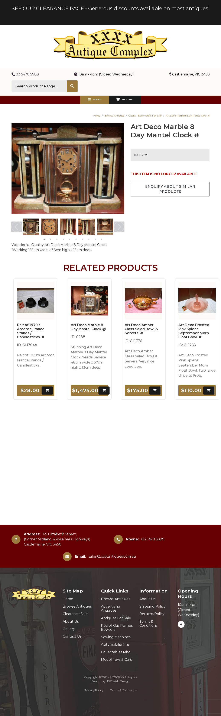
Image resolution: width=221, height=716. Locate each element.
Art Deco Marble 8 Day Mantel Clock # (188, 115)
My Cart (125, 99)
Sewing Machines (115, 637)
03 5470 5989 (25, 74)
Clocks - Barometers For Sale (145, 115)
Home (96, 115)
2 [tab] (50, 239)
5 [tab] (70, 239)
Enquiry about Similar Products (170, 189)
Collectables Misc (115, 652)
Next (119, 227)
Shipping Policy (152, 606)
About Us (71, 621)
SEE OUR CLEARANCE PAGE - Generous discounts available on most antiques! (111, 8)
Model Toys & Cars (116, 660)
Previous (16, 227)
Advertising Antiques (110, 608)
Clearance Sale (75, 614)
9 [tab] (95, 239)
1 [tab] (44, 239)
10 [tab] (102, 239)
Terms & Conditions (148, 623)
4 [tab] (63, 239)
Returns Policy (152, 614)
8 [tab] (89, 239)
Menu (94, 99)
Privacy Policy (93, 690)
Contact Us (72, 636)
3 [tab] (57, 239)
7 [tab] (82, 239)
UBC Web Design (118, 681)
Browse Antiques (114, 115)
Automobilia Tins (115, 644)
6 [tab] (76, 239)
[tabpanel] (31, 226)
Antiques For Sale (116, 618)
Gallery (69, 629)
